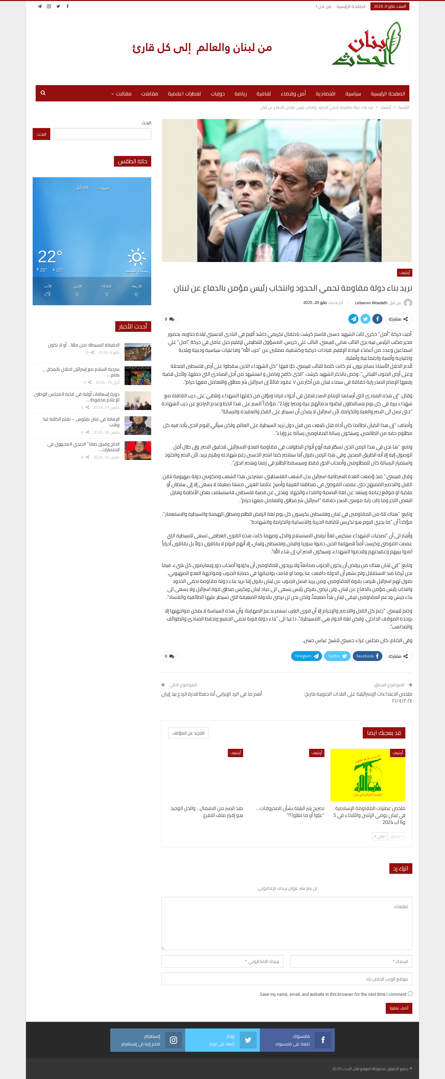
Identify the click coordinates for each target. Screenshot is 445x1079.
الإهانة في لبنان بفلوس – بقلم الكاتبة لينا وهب (81, 422)
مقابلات (149, 93)
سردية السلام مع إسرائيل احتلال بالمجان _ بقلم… (81, 372)
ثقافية (263, 93)
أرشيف (404, 272)
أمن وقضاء (293, 93)
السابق (396, 836)
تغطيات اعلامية (184, 93)
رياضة (240, 93)
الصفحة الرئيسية (350, 6)
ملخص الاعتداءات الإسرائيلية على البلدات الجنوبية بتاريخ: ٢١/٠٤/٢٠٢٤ (358, 697)
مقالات (124, 93)
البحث (146, 122)
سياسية (353, 93)
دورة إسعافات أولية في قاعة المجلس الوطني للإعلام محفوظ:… (77, 397)
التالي (379, 836)
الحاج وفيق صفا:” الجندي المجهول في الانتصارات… (83, 447)
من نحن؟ (323, 6)
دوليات (218, 93)
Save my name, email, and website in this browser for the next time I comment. (332, 994)
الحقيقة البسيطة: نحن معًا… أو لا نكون (84, 344)
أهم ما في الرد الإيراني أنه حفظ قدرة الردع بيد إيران (211, 694)
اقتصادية (326, 93)
